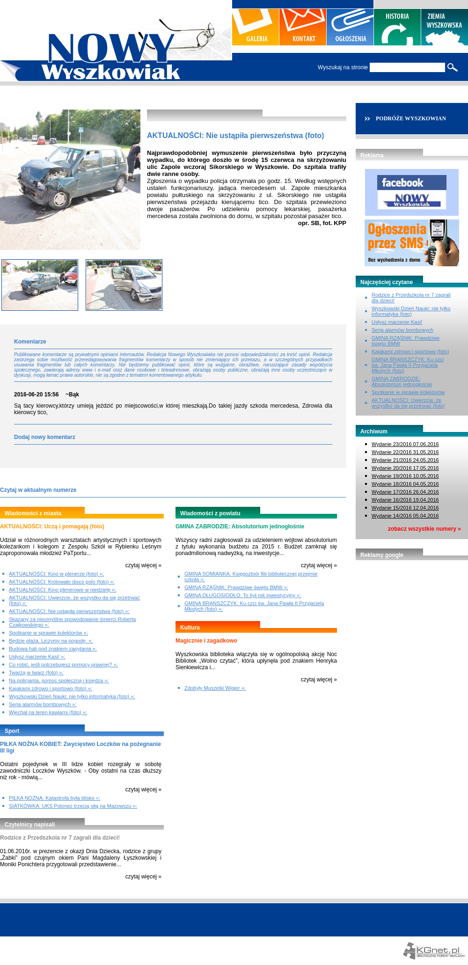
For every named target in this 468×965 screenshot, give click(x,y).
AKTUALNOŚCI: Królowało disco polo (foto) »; (62, 582)
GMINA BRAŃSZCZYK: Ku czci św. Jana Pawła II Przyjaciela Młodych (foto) (408, 365)
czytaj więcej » (143, 565)
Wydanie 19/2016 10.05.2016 (405, 476)
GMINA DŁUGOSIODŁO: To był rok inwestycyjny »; (242, 595)
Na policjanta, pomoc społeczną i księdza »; (59, 680)
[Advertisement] (412, 616)
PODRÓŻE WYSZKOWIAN (411, 118)
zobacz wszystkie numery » (424, 529)
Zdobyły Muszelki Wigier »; (215, 688)
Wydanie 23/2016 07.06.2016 (405, 444)
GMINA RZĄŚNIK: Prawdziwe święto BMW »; (236, 587)
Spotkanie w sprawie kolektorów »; (48, 633)
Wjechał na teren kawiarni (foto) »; (48, 712)
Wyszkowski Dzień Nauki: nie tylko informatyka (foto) (411, 311)
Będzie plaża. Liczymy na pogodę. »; (51, 640)
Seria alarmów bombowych (402, 330)
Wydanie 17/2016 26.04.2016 (405, 492)
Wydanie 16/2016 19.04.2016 (405, 500)
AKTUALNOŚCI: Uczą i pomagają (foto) (52, 526)
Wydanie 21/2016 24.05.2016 (405, 460)
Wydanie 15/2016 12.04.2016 (405, 508)
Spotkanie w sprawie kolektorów (408, 392)
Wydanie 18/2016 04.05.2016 (405, 484)
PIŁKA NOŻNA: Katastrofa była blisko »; (54, 798)
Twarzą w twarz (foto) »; (36, 672)
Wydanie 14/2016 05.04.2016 (405, 516)
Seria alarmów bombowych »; (42, 704)
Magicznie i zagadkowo (206, 640)
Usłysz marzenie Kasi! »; (37, 656)
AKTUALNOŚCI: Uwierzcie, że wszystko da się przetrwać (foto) (408, 403)
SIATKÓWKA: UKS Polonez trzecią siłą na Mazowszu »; (73, 806)
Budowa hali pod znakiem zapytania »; (53, 648)
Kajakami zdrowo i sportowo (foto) (410, 351)
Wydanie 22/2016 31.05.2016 (405, 452)
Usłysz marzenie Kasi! (397, 322)
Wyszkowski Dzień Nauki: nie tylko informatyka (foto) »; (72, 696)
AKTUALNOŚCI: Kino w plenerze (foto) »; (56, 574)
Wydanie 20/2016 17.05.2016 (405, 468)
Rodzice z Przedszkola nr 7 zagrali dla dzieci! (60, 837)
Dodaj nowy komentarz (44, 437)
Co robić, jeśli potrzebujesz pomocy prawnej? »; (63, 664)
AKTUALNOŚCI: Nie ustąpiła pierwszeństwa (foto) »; (69, 611)
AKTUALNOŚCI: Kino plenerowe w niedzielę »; (62, 589)
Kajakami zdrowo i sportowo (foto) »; (50, 688)
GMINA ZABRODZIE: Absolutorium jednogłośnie (240, 526)
